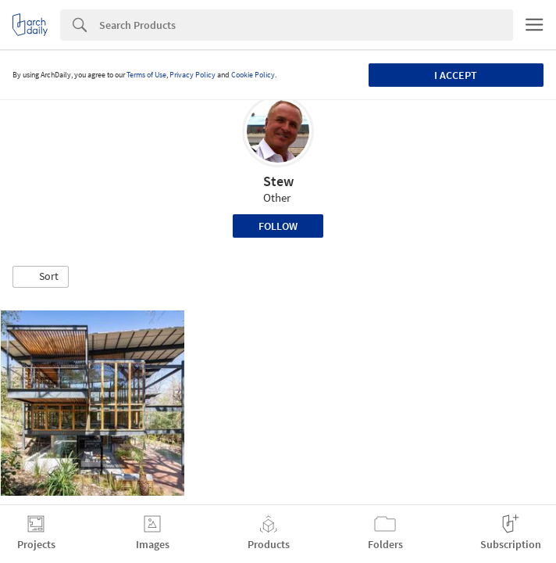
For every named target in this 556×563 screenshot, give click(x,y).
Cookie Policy (253, 75)
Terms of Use (146, 75)
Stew (278, 181)
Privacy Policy (192, 75)
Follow (278, 226)
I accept (455, 75)
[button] (40, 277)
